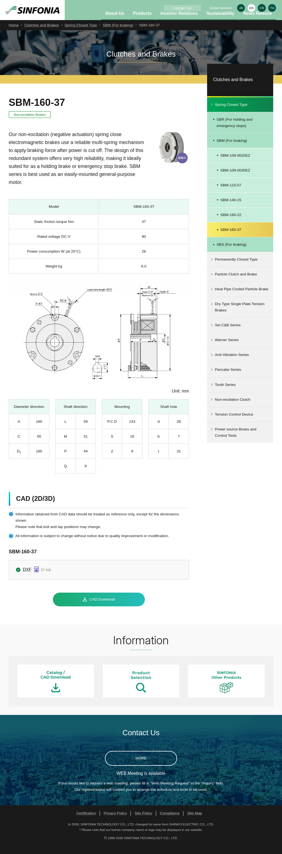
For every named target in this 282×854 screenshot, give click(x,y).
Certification (86, 822)
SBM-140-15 (230, 209)
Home (14, 34)
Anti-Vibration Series (232, 364)
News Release (257, 22)
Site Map (194, 822)
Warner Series (226, 349)
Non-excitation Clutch (232, 408)
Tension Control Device (234, 423)
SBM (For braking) (118, 34)
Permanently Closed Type (236, 268)
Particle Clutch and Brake (236, 283)
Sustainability (220, 22)
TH (272, 8)
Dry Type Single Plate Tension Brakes (239, 316)
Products (142, 22)
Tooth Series (225, 393)
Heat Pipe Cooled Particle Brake (241, 298)
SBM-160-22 (230, 224)
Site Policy (143, 822)
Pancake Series (228, 379)
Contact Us (182, 8)
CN (261, 8)
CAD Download (102, 608)
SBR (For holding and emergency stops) (234, 131)
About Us (114, 22)
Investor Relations (179, 22)
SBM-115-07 (230, 194)
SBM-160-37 (230, 238)
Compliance (170, 822)
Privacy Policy (115, 822)
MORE (141, 767)
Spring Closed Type (80, 34)
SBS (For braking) (231, 253)
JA (241, 8)
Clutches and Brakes (41, 34)
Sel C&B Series (227, 334)
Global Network (221, 8)
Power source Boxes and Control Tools (235, 441)
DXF (27, 578)
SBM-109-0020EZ (235, 164)
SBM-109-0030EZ (235, 179)
